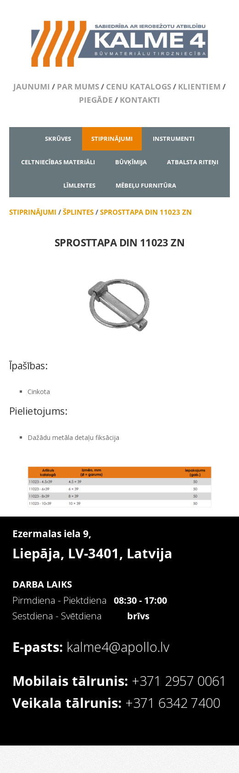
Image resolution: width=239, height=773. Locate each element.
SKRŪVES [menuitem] (58, 138)
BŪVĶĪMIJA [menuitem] (131, 162)
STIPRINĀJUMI (32, 212)
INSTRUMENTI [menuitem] (174, 138)
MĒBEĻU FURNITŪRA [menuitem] (146, 185)
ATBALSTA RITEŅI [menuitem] (192, 162)
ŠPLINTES (78, 212)
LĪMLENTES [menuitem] (79, 185)
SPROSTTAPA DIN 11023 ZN (146, 212)
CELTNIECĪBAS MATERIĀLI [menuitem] (58, 162)
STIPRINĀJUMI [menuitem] (112, 138)
